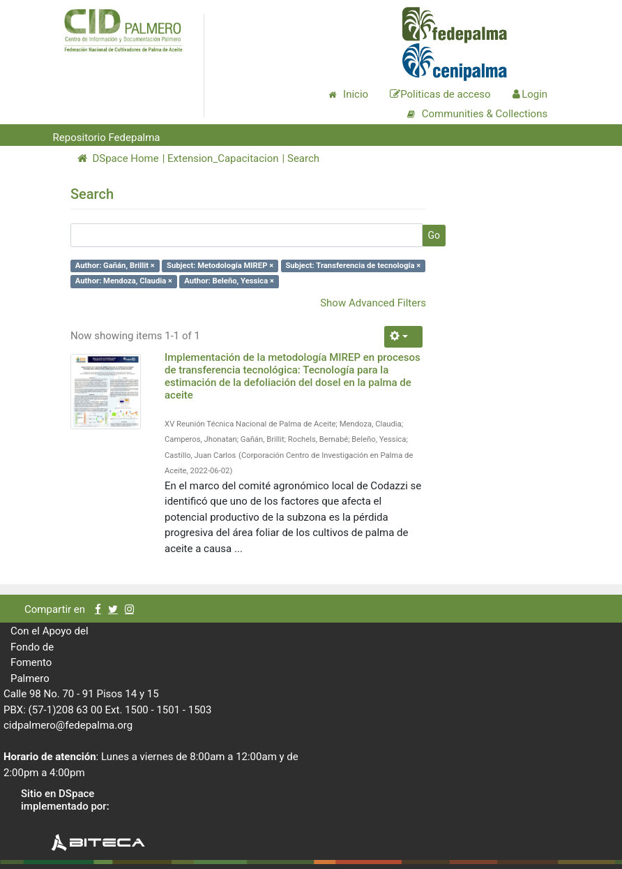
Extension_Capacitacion (223, 158)
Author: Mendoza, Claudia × (123, 280)
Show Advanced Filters (373, 303)
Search (303, 158)
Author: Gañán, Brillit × (115, 265)
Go (433, 235)
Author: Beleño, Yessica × (229, 280)
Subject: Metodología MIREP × (220, 265)
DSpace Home (118, 158)
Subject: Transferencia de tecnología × (352, 265)
